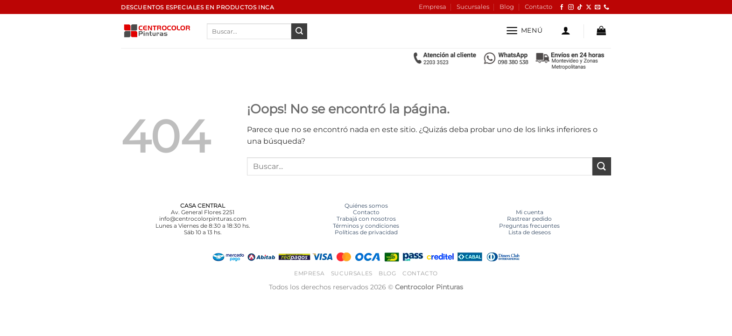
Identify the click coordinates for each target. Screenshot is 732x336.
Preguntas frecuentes (529, 225)
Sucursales (473, 6)
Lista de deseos (529, 232)
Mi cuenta (529, 212)
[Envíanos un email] (597, 7)
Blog (507, 6)
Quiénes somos (366, 205)
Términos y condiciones (366, 225)
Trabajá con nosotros (366, 218)
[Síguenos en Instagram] (571, 7)
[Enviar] (299, 31)
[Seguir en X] (588, 7)
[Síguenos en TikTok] (580, 7)
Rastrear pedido (529, 218)
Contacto (538, 6)
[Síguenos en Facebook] (561, 7)
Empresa (432, 6)
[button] (524, 30)
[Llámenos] (606, 7)
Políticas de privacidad (366, 232)
